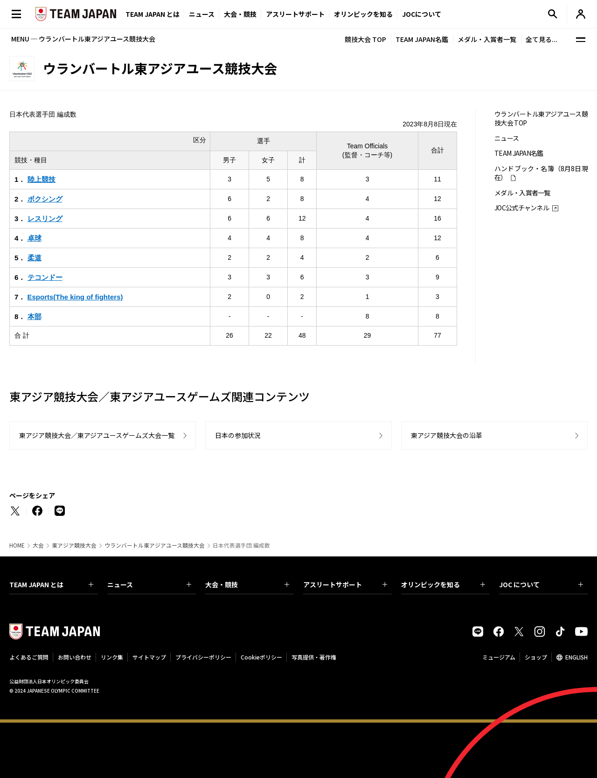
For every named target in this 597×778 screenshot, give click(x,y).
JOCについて (421, 14)
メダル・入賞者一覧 (487, 39)
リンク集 (112, 657)
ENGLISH (576, 657)
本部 (35, 316)
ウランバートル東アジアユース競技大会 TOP (541, 118)
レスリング (45, 218)
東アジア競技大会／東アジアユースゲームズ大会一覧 (96, 435)
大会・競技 (247, 584)
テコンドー (45, 277)
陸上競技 (42, 179)
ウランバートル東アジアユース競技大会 (154, 545)
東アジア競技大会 (74, 545)
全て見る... (541, 39)
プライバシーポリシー (203, 657)
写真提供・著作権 (314, 657)
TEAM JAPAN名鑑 (422, 39)
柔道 (35, 258)
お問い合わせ (74, 657)
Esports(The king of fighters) (75, 297)
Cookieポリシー (261, 657)
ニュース (202, 14)
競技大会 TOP (365, 39)
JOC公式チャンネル (521, 207)
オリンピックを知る (363, 14)
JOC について (541, 584)
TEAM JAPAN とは (51, 584)
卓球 (35, 238)
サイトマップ (149, 657)
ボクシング (45, 199)
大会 (38, 545)
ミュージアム (498, 657)
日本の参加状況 (238, 435)
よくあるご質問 (29, 657)
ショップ (536, 657)
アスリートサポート (295, 14)
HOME (17, 545)
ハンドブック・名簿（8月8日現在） (541, 173)
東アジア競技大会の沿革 (446, 435)
